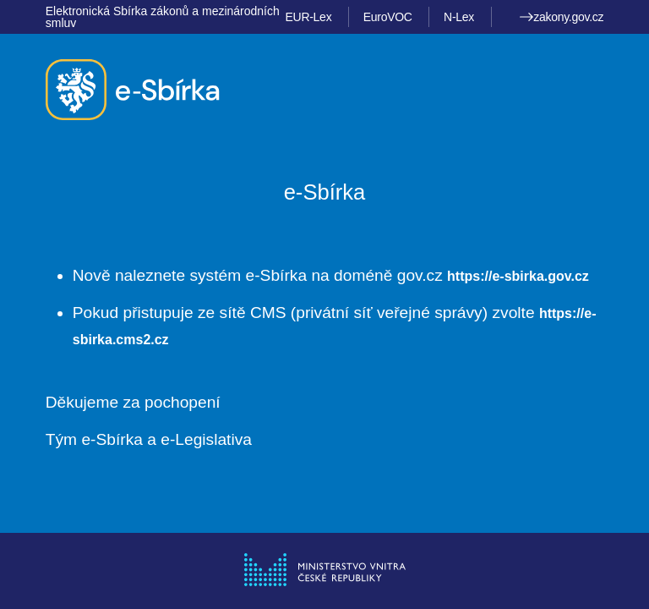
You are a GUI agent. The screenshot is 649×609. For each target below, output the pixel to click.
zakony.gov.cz (561, 17)
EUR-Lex (309, 17)
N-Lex (459, 17)
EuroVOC (387, 17)
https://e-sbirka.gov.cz (518, 276)
